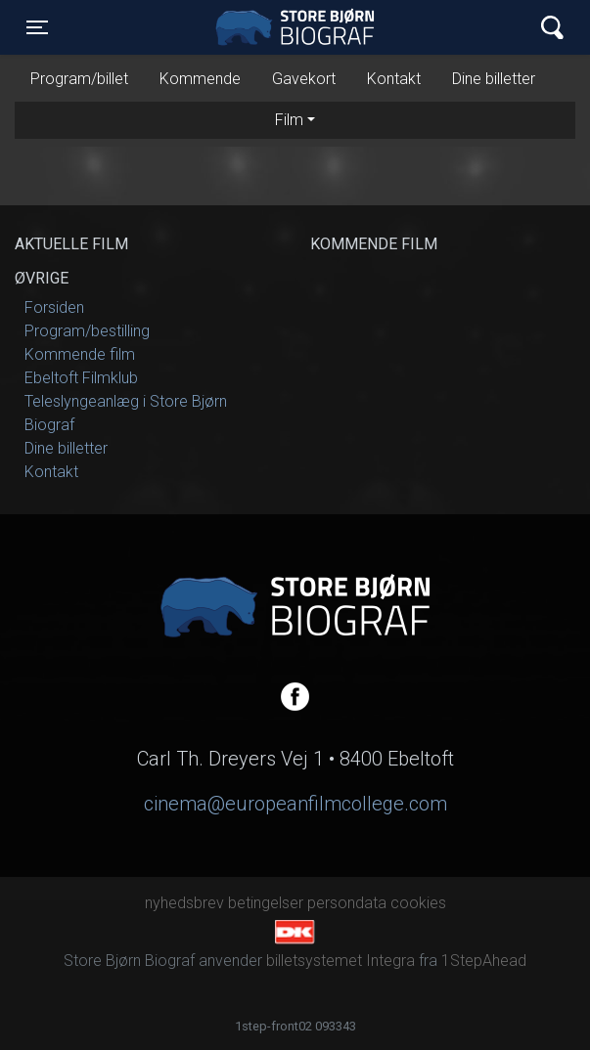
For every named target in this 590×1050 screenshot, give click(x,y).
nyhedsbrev (184, 903)
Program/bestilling (87, 331)
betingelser (265, 903)
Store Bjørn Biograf (299, 27)
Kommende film (79, 354)
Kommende (200, 78)
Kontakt (394, 78)
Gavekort (304, 78)
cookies (418, 903)
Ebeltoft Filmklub (81, 378)
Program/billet (79, 78)
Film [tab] (289, 119)
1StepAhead (483, 960)
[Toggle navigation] (37, 27)
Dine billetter (493, 78)
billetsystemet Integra (340, 960)
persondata (346, 903)
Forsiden (54, 307)
